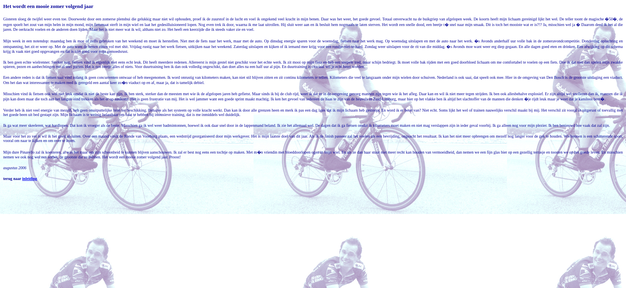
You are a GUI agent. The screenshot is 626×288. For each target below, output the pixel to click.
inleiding (29, 178)
